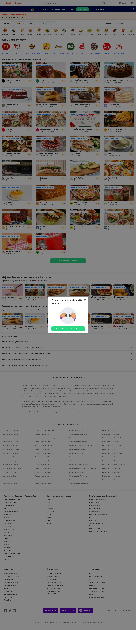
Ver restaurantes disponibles (68, 329)
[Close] (85, 299)
